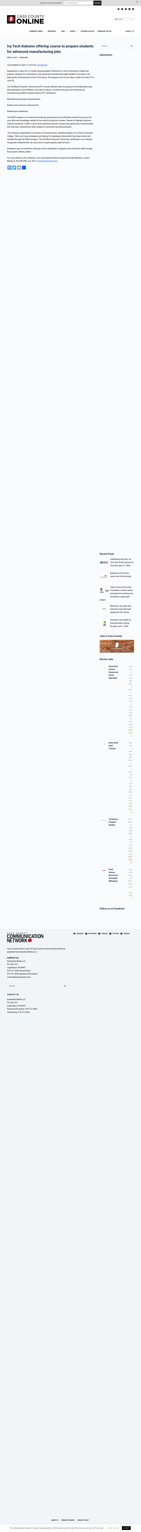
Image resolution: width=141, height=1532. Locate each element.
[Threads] (126, 9)
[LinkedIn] (133, 9)
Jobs (64, 31)
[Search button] (131, 45)
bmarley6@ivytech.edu (47, 161)
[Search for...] (114, 45)
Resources (53, 31)
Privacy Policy (83, 1520)
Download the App (104, 31)
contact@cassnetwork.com (19, 977)
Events (74, 31)
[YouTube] (129, 9)
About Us (54, 1520)
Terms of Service (67, 1520)
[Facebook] (118, 9)
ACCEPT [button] (126, 1528)
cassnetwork (41, 65)
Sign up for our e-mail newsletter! (51, 3)
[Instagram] (122, 9)
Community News (37, 31)
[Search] (130, 31)
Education (24, 57)
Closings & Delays (87, 31)
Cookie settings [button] (113, 1528)
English (119, 19)
